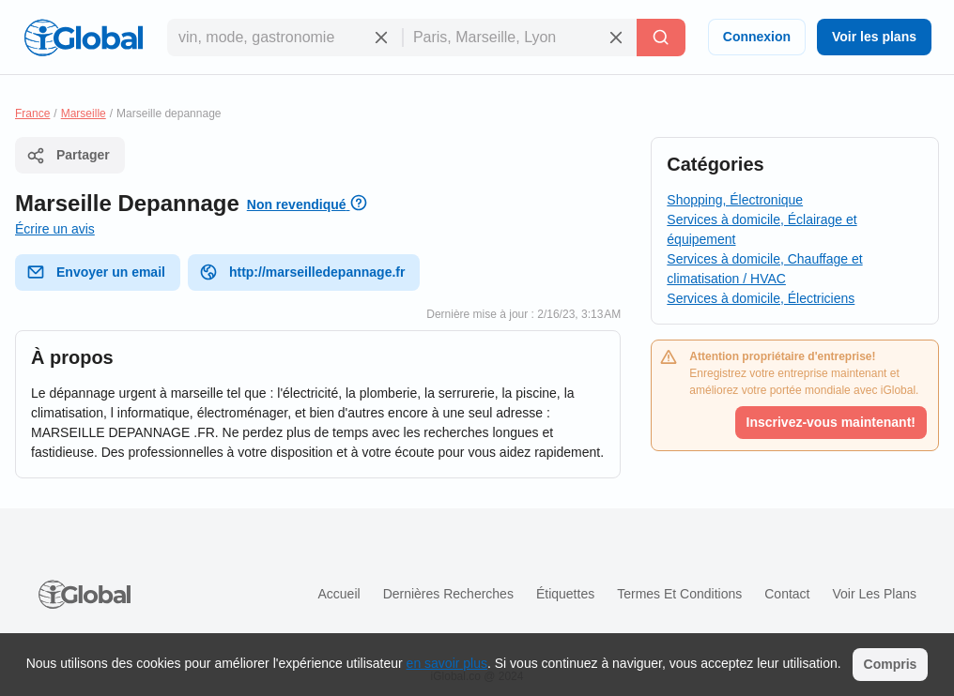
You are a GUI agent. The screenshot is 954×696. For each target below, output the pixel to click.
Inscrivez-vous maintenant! (831, 422)
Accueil (338, 593)
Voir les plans (874, 36)
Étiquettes (565, 593)
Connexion (757, 36)
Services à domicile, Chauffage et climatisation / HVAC (764, 268)
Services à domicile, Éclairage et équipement (761, 229)
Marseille (83, 113)
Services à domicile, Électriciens (760, 298)
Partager (68, 155)
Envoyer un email (95, 272)
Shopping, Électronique (735, 199)
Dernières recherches (448, 593)
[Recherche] (661, 37)
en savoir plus (447, 663)
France (32, 113)
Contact (786, 593)
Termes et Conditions (679, 593)
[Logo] (84, 37)
